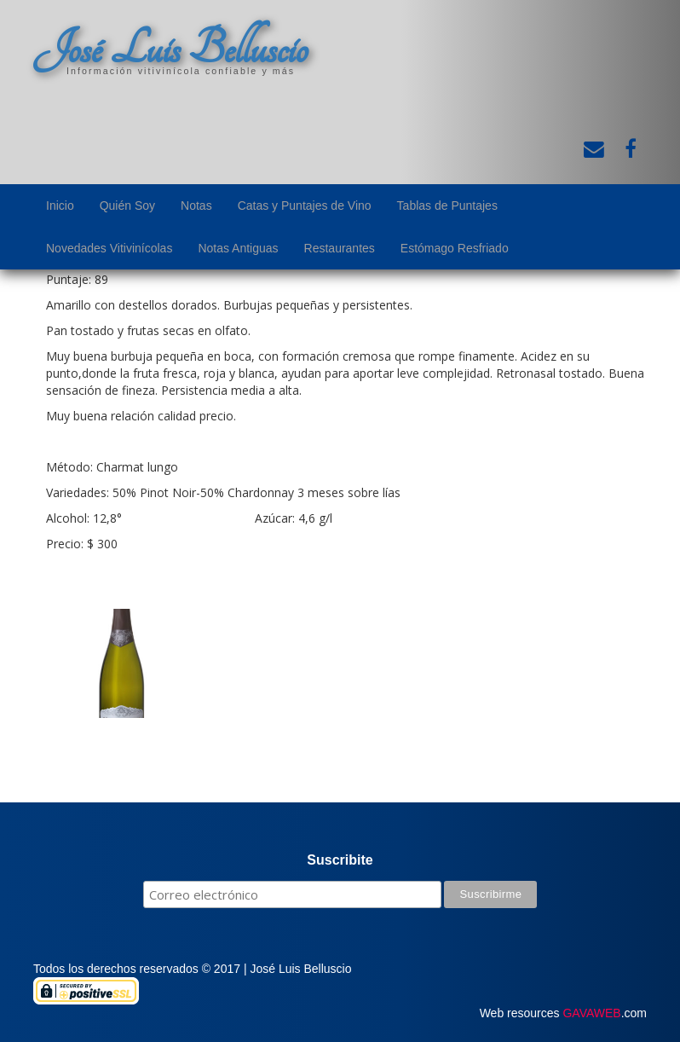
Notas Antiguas (238, 248)
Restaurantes (339, 248)
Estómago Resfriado (455, 248)
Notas (196, 205)
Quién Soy (127, 205)
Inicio (60, 205)
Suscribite (339, 860)
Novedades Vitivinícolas (109, 248)
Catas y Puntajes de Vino (305, 205)
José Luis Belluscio (170, 48)
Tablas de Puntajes (447, 205)
